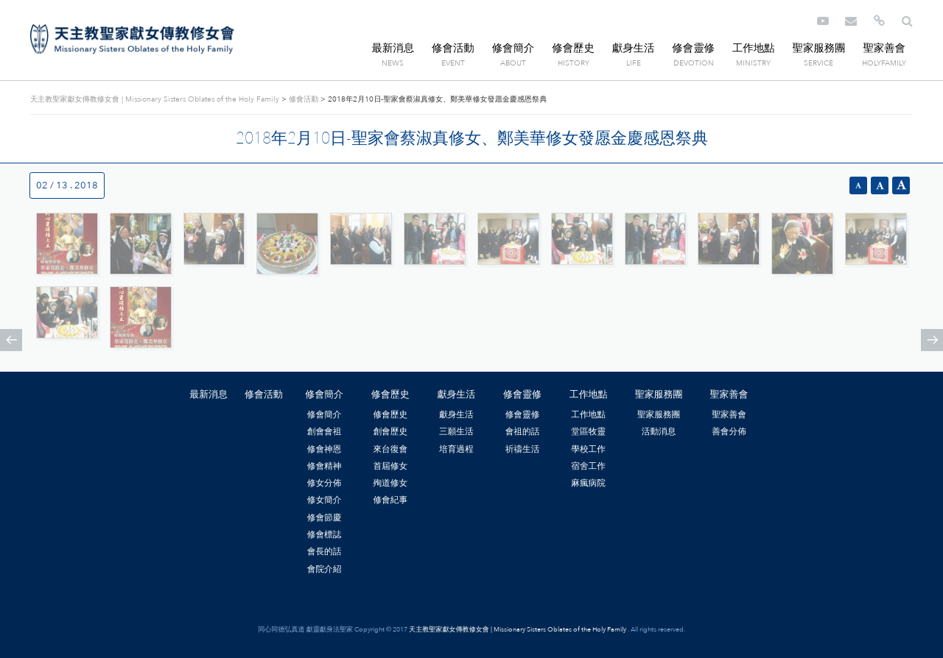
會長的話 (324, 551)
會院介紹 (324, 569)
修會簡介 (513, 48)
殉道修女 (390, 483)
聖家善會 (884, 48)
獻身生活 (633, 48)
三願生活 (456, 431)
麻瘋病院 (588, 483)
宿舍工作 (588, 466)
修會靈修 (693, 48)
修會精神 (324, 466)
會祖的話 (522, 431)
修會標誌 (324, 534)
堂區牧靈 (588, 431)
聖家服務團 (818, 48)
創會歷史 (390, 431)
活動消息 (659, 431)
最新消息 (393, 48)
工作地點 (753, 48)
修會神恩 (324, 449)
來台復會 (390, 449)
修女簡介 (324, 500)
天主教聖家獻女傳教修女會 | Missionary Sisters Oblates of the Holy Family (132, 39)
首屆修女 (390, 466)
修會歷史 (573, 48)
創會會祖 (324, 431)
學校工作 (588, 449)
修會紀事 (390, 500)
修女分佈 (324, 483)
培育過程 (456, 449)
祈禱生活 (522, 449)
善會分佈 (729, 431)
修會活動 (453, 48)
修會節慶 (324, 517)
